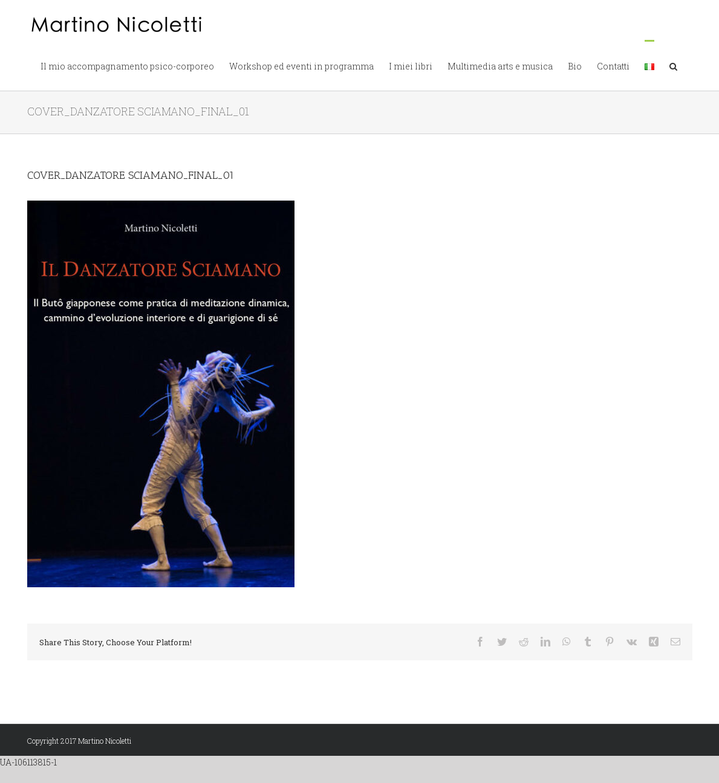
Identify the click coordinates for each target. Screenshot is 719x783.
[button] (673, 65)
